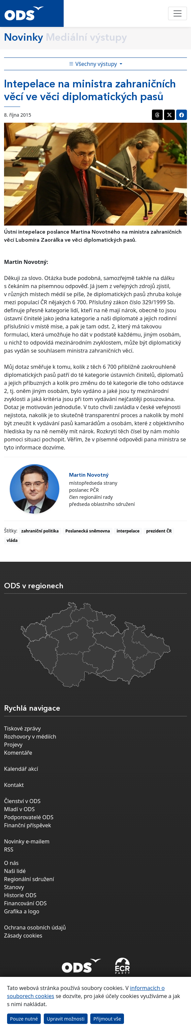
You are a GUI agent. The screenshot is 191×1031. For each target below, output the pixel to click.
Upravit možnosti (66, 1019)
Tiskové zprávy (22, 728)
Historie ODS (20, 895)
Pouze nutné (24, 1019)
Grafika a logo (21, 911)
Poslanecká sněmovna (87, 531)
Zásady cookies (23, 935)
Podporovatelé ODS (29, 817)
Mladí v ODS (19, 809)
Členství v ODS (22, 801)
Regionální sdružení (29, 879)
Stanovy (14, 887)
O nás (11, 863)
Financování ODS (25, 903)
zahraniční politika (40, 531)
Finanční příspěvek (27, 825)
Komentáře (18, 752)
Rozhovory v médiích (30, 736)
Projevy (13, 744)
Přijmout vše (107, 1019)
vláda (12, 540)
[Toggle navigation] (177, 13)
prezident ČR (159, 531)
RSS (8, 849)
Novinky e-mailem (27, 841)
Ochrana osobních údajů (35, 927)
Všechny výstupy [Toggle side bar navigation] (94, 64)
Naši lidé (15, 871)
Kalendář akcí (21, 768)
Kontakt (14, 785)
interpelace (128, 531)
